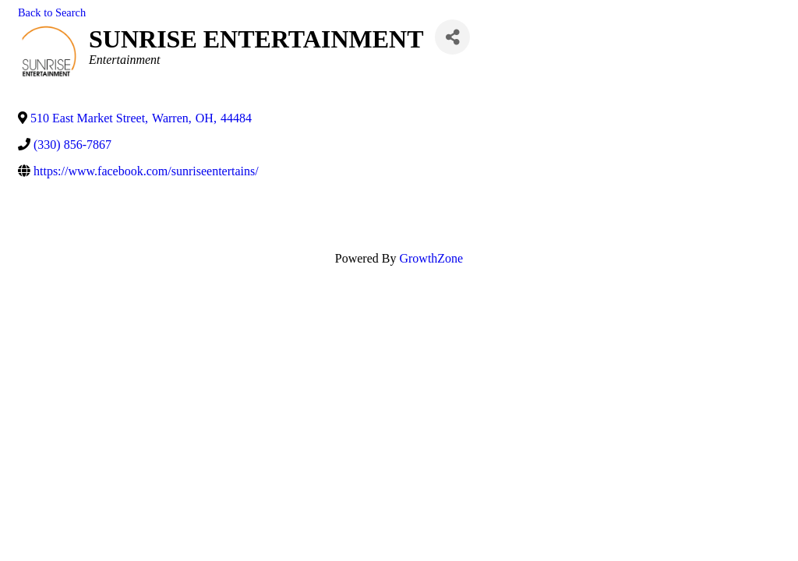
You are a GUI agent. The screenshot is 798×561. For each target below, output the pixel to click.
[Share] (452, 37)
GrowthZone (431, 258)
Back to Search (52, 12)
